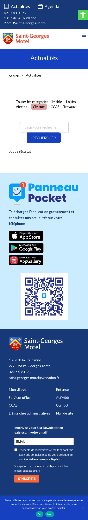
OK (39, 514)
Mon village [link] (17, 389)
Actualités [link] (20, 6)
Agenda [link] (48, 6)
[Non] (83, 508)
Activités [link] (63, 397)
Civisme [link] (39, 107)
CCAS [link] (55, 107)
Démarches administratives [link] (29, 413)
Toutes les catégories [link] (32, 101)
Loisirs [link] (71, 101)
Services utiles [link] (19, 397)
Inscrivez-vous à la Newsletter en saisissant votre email (38, 430)
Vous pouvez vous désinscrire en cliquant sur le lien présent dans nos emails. (41, 468)
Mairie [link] (57, 101)
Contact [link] (62, 405)
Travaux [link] (69, 107)
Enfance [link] (62, 389)
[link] (83, 15)
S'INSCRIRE (26, 478)
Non (49, 514)
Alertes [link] (21, 107)
